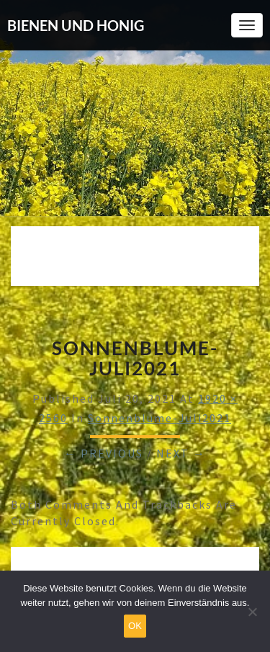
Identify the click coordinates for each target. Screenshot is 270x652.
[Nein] (252, 611)
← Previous (103, 453)
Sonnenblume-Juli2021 (159, 418)
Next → (181, 453)
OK (135, 625)
